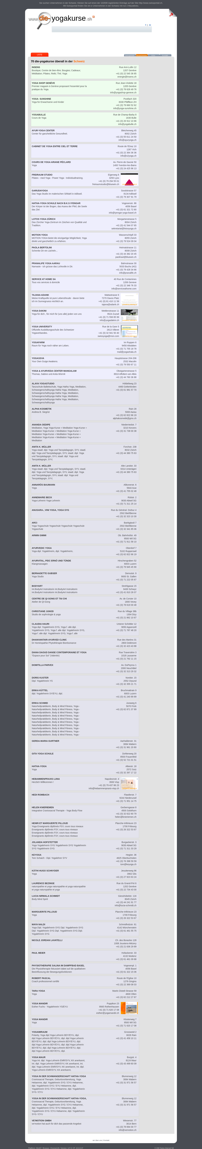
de (150, 25)
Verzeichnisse (141, 55)
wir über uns (97, 1140)
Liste (39, 55)
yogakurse (69, 18)
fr (145, 25)
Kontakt (165, 55)
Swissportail (129, 55)
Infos (153, 55)
